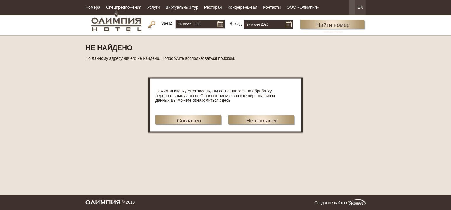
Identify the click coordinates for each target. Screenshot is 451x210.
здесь (225, 100)
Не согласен (262, 121)
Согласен (189, 121)
